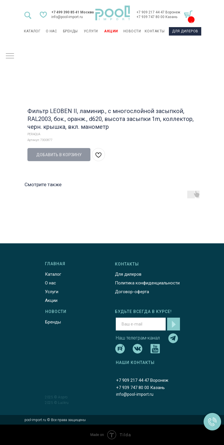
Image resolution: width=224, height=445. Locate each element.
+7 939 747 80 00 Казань (156, 17)
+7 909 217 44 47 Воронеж (158, 12)
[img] (112, 13)
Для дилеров (128, 274)
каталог (32, 31)
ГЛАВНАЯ (55, 263)
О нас (50, 283)
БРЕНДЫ (70, 31)
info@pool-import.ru (67, 17)
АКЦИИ (111, 31)
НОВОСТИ (132, 31)
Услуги (51, 291)
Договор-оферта (132, 291)
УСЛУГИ (91, 31)
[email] (141, 324)
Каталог (53, 274)
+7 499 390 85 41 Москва (72, 12)
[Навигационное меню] (10, 56)
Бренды (53, 322)
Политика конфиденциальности (147, 283)
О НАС (51, 31)
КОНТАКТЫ (155, 31)
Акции (51, 300)
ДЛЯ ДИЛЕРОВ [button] (185, 31)
